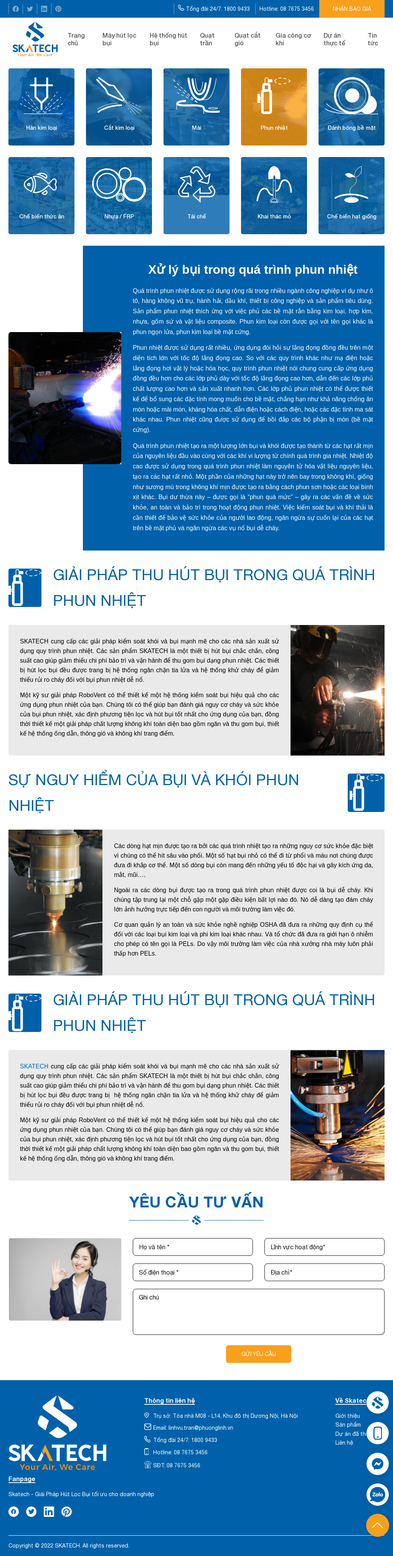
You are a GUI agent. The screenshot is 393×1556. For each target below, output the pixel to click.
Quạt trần (207, 38)
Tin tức (373, 38)
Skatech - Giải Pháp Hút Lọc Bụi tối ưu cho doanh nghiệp (81, 1494)
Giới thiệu (347, 1416)
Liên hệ (344, 1443)
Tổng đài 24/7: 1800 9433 (214, 8)
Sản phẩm (348, 1425)
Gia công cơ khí (293, 38)
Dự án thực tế (334, 38)
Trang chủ (76, 38)
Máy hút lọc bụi (119, 38)
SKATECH (34, 1066)
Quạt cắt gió (247, 38)
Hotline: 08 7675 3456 (287, 9)
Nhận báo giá (352, 9)
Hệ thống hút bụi (168, 38)
